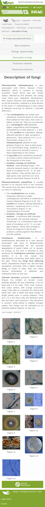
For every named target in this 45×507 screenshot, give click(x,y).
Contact (4, 504)
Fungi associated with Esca (18, 38)
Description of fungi (19, 31)
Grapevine (26, 20)
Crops (16, 20)
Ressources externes (22, 69)
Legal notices (6, 499)
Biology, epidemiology (22, 51)
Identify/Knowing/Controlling (30, 2)
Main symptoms (22, 46)
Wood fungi (21, 28)
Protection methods (22, 63)
